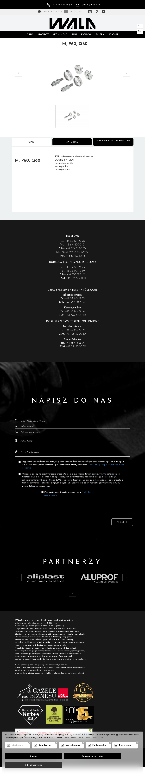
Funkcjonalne (99, 753)
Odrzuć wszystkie (117, 765)
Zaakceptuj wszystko (71, 765)
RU (80, 11)
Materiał (72, 144)
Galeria (100, 35)
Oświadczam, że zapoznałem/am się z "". (67, 496)
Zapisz (26, 765)
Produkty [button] (43, 35)
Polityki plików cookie (73, 746)
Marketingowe (72, 753)
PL (66, 11)
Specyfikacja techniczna (113, 144)
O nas (30, 35)
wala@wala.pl (88, 5)
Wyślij (122, 525)
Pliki (74, 35)
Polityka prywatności (94, 746)
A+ (139, 31)
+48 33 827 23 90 (59, 5)
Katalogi (86, 35)
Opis (31, 144)
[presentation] (72, 507)
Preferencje (125, 753)
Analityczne (45, 753)
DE (75, 11)
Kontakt (113, 35)
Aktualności (60, 35)
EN (70, 11)
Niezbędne (17, 753)
